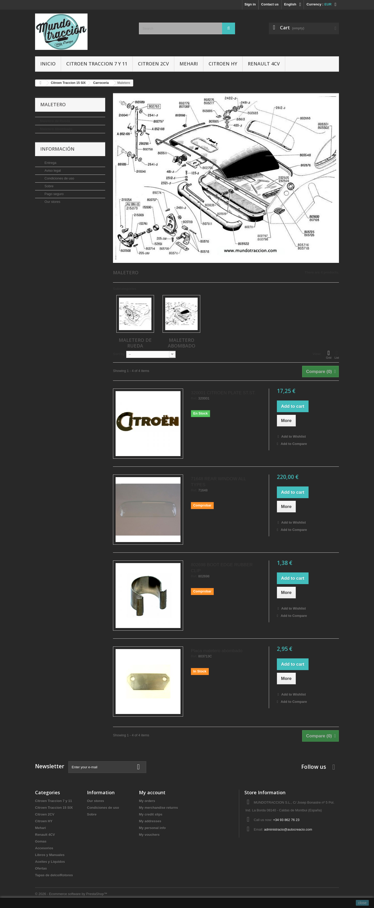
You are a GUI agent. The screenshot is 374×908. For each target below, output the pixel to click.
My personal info (152, 828)
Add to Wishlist (293, 436)
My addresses (150, 821)
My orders (147, 801)
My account (152, 792)
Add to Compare (294, 444)
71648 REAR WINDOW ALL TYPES (218, 481)
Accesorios (44, 848)
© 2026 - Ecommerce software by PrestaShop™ (71, 894)
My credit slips (150, 814)
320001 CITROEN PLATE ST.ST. (223, 392)
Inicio (48, 64)
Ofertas (41, 868)
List (337, 354)
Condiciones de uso (59, 178)
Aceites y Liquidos (50, 862)
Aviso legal (52, 170)
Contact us (270, 4)
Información (57, 149)
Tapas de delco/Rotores (54, 875)
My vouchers (149, 835)
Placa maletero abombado (216, 650)
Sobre (49, 186)
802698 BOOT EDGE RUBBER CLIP (222, 567)
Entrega (50, 163)
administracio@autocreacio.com (288, 829)
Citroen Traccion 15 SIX (54, 808)
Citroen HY (223, 64)
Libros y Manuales (49, 855)
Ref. (194, 398)
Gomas (40, 841)
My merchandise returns (158, 808)
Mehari (188, 64)
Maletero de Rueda (55, 121)
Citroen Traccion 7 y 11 (96, 64)
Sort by (119, 354)
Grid (328, 354)
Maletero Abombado (56, 129)
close (362, 903)
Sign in (250, 4)
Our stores (52, 202)
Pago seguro (54, 194)
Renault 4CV (264, 64)
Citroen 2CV (153, 64)
